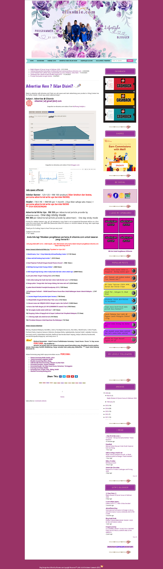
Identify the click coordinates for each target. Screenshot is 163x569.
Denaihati (109, 444)
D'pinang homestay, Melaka (39, 368)
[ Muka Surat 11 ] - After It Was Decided (118, 503)
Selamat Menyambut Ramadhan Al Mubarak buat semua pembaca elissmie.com (55, 71)
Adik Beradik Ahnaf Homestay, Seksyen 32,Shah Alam (47, 363)
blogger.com (75, 165)
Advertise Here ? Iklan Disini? (53, 86)
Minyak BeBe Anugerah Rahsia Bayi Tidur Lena (43, 300)
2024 (106, 408)
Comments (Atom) (40, 401)
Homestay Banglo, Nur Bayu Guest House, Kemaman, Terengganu (51, 366)
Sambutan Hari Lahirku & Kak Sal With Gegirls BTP (46, 74)
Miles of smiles (110, 461)
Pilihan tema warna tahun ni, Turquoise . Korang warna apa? (117, 271)
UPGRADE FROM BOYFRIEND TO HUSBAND (116, 301)
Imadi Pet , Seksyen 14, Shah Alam (116, 293)
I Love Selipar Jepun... (113, 502)
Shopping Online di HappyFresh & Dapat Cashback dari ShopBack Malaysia (52, 313)
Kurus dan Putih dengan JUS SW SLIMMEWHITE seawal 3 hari (47, 306)
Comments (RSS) (95, 567)
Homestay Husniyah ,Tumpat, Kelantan (42, 364)
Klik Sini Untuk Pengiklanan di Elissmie (120, 251)
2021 (106, 417)
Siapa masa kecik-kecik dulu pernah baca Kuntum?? (116, 308)
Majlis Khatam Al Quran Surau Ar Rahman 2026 (45, 69)
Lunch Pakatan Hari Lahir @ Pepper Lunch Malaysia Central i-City (117, 316)
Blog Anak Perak (111, 518)
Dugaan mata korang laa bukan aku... (117, 325)
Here (48, 567)
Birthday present (111, 463)
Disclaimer (87, 567)
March (109, 395)
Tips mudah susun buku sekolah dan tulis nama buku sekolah (117, 332)
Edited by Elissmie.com (57, 567)
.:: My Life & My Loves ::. (113, 436)
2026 (106, 393)
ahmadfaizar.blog (111, 508)
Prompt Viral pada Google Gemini (41, 76)
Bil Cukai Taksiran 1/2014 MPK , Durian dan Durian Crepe (117, 286)
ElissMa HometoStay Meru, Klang (40, 361)
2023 (106, 411)
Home (62, 397)
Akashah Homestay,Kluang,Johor (40, 371)
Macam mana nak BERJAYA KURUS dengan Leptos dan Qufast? (48, 303)
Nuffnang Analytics (79, 106)
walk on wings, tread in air (114, 453)
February (110, 402)
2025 (106, 405)
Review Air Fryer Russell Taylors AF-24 (114, 340)
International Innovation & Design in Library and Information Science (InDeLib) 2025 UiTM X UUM (120, 512)
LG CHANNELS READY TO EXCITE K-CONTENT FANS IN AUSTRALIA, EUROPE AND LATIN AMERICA (120, 530)
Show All (135, 476)
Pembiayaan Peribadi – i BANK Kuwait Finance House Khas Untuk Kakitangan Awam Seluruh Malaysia (60, 291)
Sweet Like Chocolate (112, 467)
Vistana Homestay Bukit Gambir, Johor (42, 358)
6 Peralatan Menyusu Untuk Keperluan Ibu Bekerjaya (45, 320)
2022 (106, 414)
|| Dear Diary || (111, 493)
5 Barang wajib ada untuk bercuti (39, 317)
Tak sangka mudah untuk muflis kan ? (40, 310)
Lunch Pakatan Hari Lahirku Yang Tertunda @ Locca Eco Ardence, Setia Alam (54, 73)
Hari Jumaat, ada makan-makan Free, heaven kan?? (117, 278)
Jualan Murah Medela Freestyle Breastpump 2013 (43, 287)
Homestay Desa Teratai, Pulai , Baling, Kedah (44, 369)
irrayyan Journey (111, 527)
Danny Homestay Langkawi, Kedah (41, 359)
